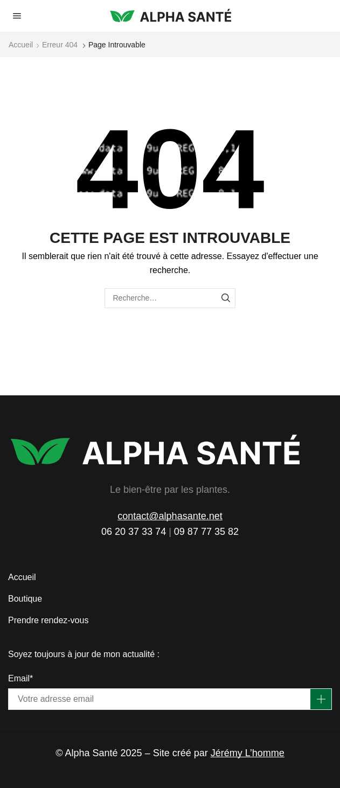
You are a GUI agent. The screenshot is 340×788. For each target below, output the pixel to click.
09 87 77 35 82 (206, 531)
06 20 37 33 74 (133, 531)
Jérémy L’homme (248, 753)
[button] (17, 15)
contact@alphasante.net (169, 516)
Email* (20, 678)
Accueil (21, 44)
